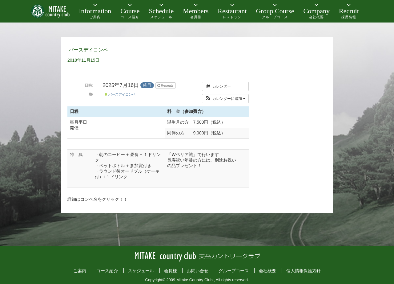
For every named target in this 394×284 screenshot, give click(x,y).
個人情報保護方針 (303, 270)
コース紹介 (107, 270)
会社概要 (267, 270)
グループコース (234, 270)
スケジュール (141, 270)
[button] (225, 98)
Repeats (166, 85)
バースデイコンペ (120, 94)
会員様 (170, 270)
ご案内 (79, 270)
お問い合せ (197, 270)
